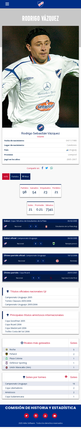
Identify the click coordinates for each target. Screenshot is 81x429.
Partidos (15, 176)
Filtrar (25, 176)
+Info (6, 176)
